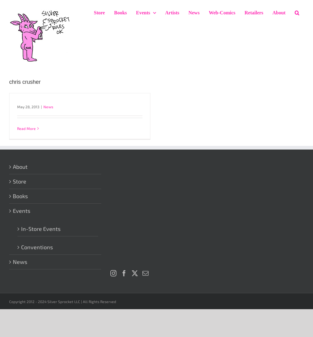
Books (20, 196)
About (20, 166)
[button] (297, 13)
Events (21, 210)
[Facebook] (124, 273)
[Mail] (145, 273)
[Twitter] (135, 273)
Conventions (37, 247)
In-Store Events (41, 228)
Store (19, 181)
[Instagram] (113, 273)
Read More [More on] (26, 128)
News (48, 107)
